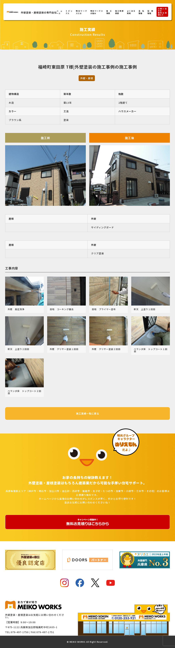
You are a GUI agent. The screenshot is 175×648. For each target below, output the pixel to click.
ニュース (59, 12)
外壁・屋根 (86, 78)
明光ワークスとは (81, 12)
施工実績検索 (119, 12)
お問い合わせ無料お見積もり (162, 11)
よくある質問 (131, 12)
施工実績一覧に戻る (87, 413)
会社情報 (141, 12)
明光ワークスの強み (96, 12)
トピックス (69, 12)
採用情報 (150, 12)
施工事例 (109, 12)
